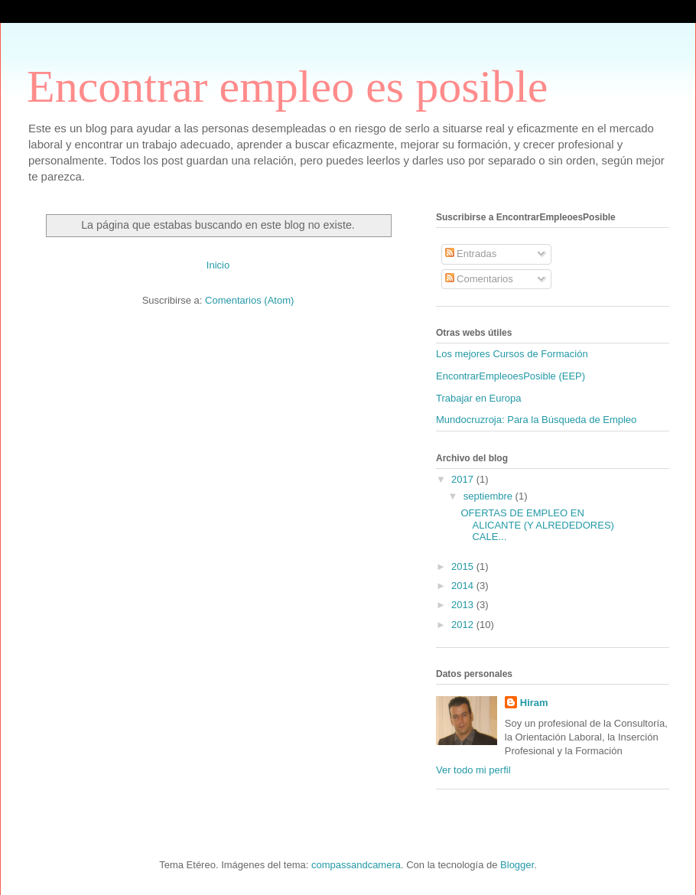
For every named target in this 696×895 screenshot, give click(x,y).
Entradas (471, 253)
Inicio (218, 265)
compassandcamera (356, 865)
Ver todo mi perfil (473, 770)
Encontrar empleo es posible (287, 86)
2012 (463, 624)
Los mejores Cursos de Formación (512, 354)
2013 (463, 604)
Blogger (517, 865)
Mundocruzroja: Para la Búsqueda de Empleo (536, 419)
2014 (463, 585)
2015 (463, 566)
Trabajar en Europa (479, 398)
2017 (463, 479)
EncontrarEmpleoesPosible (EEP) (510, 376)
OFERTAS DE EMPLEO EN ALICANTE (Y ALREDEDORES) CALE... (536, 524)
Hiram (534, 702)
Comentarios (479, 279)
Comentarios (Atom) (249, 300)
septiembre (489, 496)
